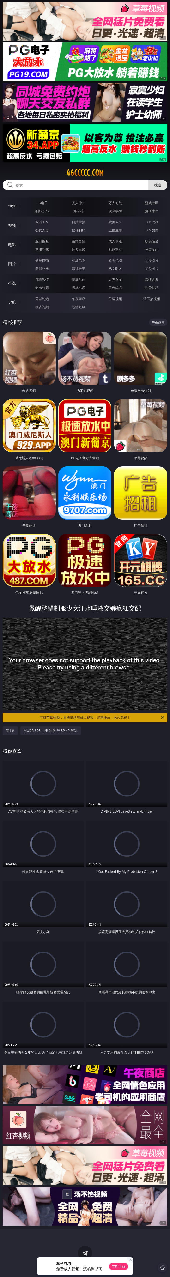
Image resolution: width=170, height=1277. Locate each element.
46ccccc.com (85, 173)
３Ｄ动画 (151, 222)
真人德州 (78, 202)
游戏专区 (151, 202)
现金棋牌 (115, 211)
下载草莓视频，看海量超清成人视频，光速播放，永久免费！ (102, 717)
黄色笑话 (115, 287)
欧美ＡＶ (115, 222)
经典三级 (78, 249)
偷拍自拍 (78, 241)
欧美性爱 (151, 241)
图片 (12, 263)
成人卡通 (115, 241)
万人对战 (115, 202)
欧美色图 (115, 260)
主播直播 (115, 230)
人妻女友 (115, 279)
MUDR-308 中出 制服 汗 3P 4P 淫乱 (50, 730)
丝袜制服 (78, 230)
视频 (12, 225)
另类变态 (151, 249)
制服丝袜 (42, 249)
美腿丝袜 (42, 268)
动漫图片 (151, 260)
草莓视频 (115, 298)
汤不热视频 (151, 298)
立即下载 (118, 1266)
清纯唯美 (78, 268)
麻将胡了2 (42, 211)
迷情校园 (42, 287)
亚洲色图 (78, 260)
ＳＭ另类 (151, 230)
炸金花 (78, 211)
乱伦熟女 (115, 249)
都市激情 (42, 279)
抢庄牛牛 (151, 211)
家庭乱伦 (78, 279)
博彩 (12, 206)
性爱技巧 (151, 287)
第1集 (10, 730)
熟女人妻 (42, 230)
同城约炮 (42, 298)
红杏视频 (42, 307)
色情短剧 (78, 307)
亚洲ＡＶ (42, 222)
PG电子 (42, 202)
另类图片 (151, 268)
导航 (12, 302)
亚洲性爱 (42, 241)
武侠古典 (151, 279)
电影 (12, 244)
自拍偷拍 (78, 222)
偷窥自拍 (42, 260)
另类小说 (78, 287)
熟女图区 (115, 268)
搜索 (157, 185)
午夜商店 (78, 298)
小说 (12, 283)
